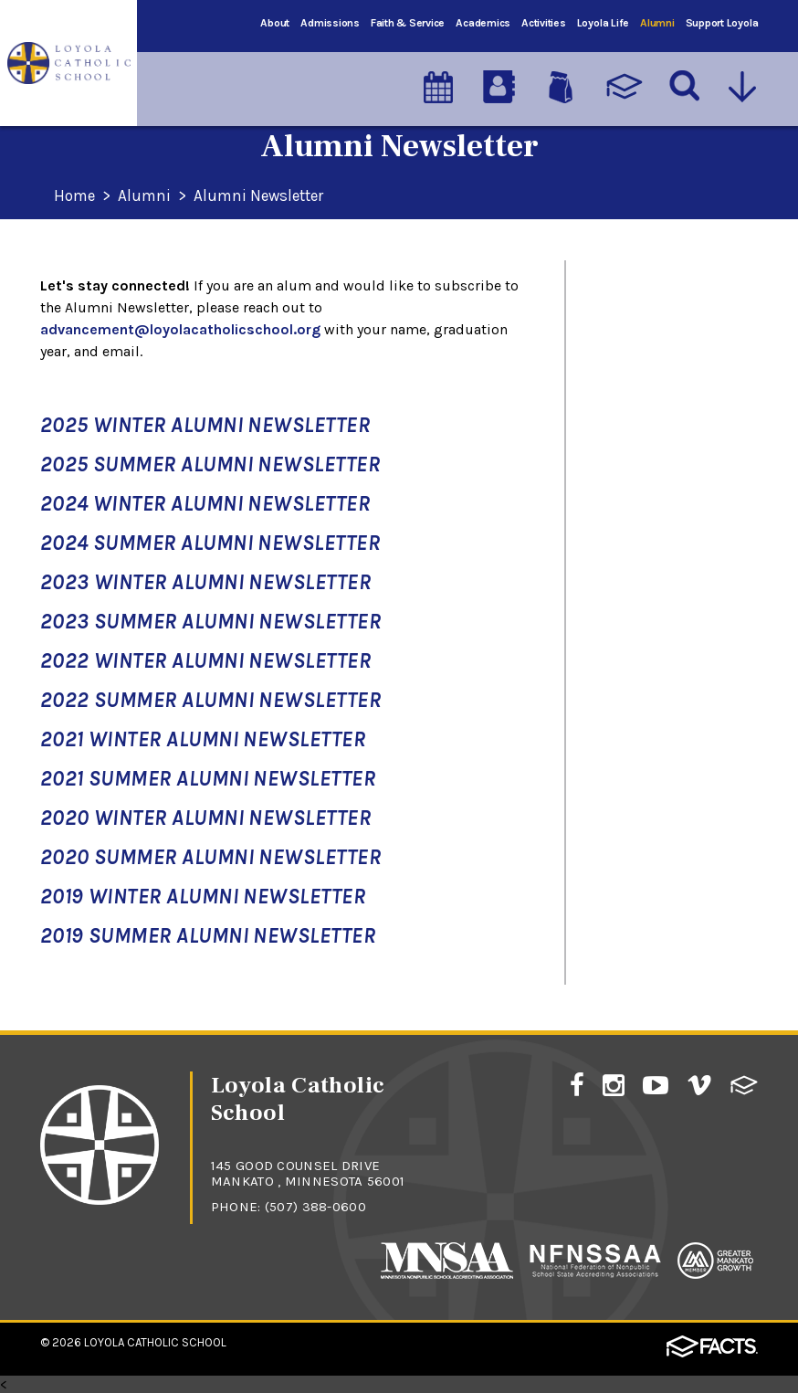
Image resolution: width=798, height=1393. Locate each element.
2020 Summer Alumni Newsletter (210, 857)
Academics (483, 22)
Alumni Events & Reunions (641, 332)
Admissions (330, 22)
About (274, 22)
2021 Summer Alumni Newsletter (207, 778)
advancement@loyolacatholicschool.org (180, 329)
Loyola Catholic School (155, 1342)
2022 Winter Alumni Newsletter (205, 661)
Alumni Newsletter (265, 196)
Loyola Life (603, 22)
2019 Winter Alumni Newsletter (202, 896)
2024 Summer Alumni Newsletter (210, 543)
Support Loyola (722, 22)
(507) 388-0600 (315, 1206)
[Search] (685, 81)
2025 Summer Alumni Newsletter (210, 464)
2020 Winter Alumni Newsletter (205, 818)
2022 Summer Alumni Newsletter (210, 700)
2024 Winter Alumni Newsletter (205, 503)
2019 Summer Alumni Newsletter (207, 935)
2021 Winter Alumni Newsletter (202, 739)
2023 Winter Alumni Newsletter (205, 582)
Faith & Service (408, 22)
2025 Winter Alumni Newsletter (205, 425)
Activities (543, 22)
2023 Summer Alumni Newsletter (210, 621)
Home (76, 196)
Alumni (657, 22)
